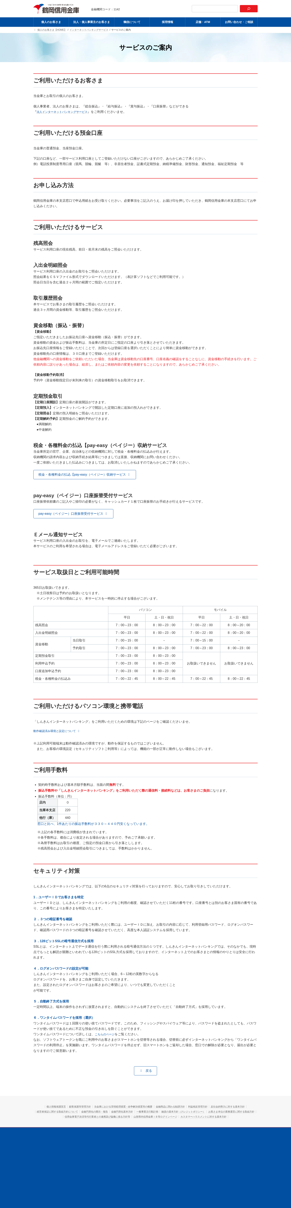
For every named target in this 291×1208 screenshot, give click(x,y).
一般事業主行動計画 (229, 1112)
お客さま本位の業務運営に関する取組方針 (133, 1117)
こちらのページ (106, 1035)
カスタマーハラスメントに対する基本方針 (174, 1122)
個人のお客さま (79, 1137)
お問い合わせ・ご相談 (208, 1137)
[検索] (249, 8)
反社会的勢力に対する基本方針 (69, 1112)
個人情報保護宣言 (59, 1107)
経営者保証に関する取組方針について (119, 1112)
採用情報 (163, 1137)
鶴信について (142, 1137)
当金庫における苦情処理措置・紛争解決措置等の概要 (141, 1107)
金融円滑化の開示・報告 (164, 1112)
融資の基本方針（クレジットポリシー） (74, 1117)
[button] (84, 475)
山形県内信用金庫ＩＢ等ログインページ (115, 1122)
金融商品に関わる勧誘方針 (198, 1107)
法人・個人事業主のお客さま (111, 1137)
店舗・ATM (182, 1137)
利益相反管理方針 (232, 1107)
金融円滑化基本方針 (198, 1112)
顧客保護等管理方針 (89, 1107)
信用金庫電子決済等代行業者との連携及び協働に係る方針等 (204, 1117)
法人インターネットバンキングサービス (66, 112)
